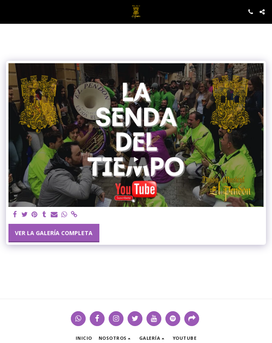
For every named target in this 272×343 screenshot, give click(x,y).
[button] (9, 11)
